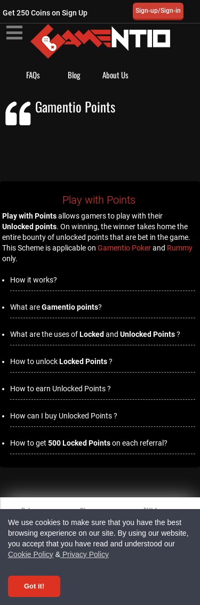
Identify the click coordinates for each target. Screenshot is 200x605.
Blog (74, 74)
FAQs (33, 74)
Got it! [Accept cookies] (34, 586)
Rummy (180, 248)
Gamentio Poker (124, 248)
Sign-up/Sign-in (158, 10)
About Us (115, 74)
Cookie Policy (30, 554)
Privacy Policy (84, 554)
